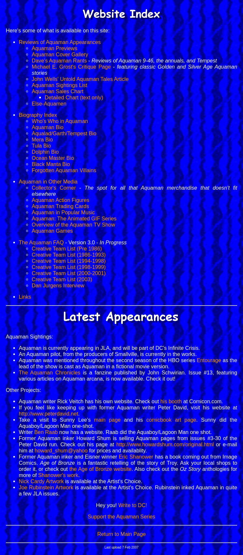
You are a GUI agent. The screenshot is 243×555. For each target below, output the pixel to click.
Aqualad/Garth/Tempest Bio (64, 133)
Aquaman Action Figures (60, 200)
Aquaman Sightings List (59, 85)
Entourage (209, 360)
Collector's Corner (54, 188)
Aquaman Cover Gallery (60, 54)
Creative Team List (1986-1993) (69, 255)
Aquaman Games (52, 231)
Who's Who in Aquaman (60, 121)
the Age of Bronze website (100, 469)
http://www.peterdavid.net (48, 413)
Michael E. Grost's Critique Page (71, 67)
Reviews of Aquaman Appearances (60, 42)
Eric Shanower (136, 457)
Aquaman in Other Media (48, 181)
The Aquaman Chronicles (49, 372)
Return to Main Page (121, 534)
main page (107, 420)
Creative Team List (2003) (62, 279)
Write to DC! (132, 505)
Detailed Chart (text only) (74, 97)
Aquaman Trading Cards (60, 206)
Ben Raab (46, 432)
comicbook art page (171, 420)
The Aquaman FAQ (41, 242)
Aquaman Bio (48, 127)
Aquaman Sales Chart (58, 91)
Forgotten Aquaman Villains (64, 170)
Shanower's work (58, 475)
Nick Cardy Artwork (41, 481)
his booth (171, 401)
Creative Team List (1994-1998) (69, 261)
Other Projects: (23, 390)
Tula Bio (41, 146)
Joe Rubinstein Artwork (46, 487)
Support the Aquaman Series (122, 516)
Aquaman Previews (54, 48)
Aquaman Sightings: (29, 336)
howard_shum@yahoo (61, 450)
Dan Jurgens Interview (58, 285)
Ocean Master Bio (53, 158)
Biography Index (38, 115)
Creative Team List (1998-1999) (69, 267)
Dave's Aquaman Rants (59, 60)
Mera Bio (42, 139)
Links (25, 297)
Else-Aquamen (49, 103)
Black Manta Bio (51, 164)
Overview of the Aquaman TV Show (73, 225)
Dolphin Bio (45, 152)
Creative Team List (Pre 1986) (67, 248)
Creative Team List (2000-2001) (69, 273)
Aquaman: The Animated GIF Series (74, 218)
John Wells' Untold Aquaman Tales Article (80, 79)
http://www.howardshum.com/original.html (165, 444)
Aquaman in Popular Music (63, 212)
